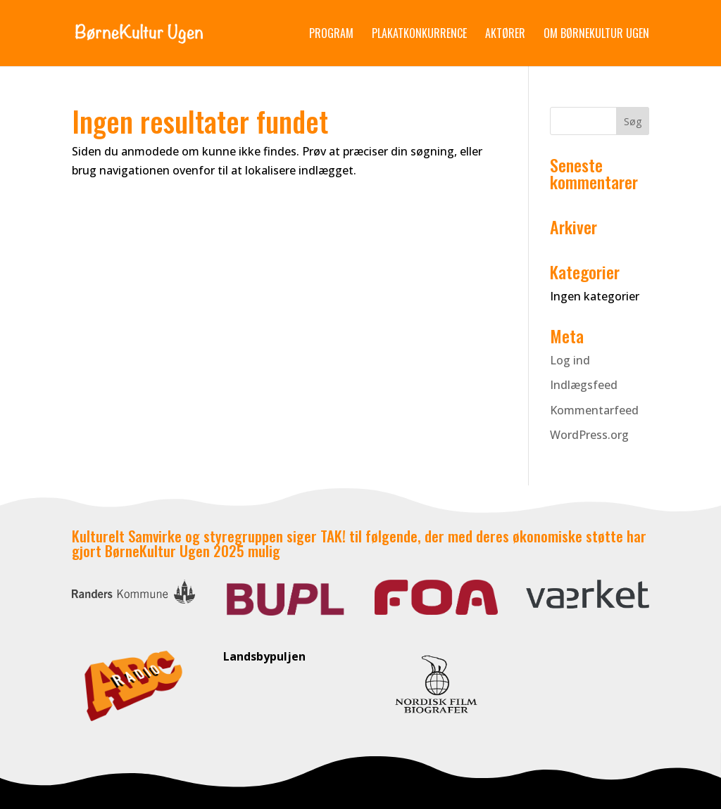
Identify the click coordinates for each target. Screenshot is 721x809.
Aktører (505, 35)
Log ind (570, 360)
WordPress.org (589, 434)
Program (331, 35)
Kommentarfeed (594, 410)
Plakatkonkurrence (419, 35)
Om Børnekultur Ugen (596, 35)
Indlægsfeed (583, 385)
